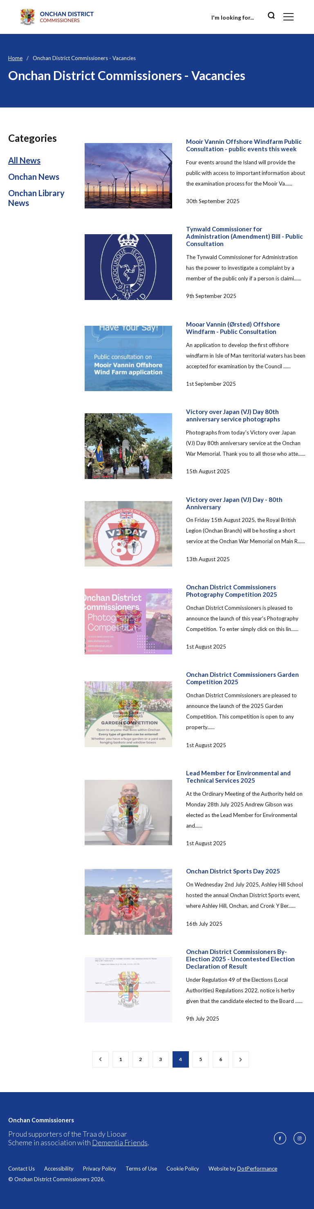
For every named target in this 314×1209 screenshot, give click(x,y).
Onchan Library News (36, 198)
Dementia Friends (120, 1142)
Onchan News (33, 176)
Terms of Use (141, 1168)
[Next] (241, 1059)
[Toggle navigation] (288, 16)
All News (24, 160)
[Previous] (100, 1059)
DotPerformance (257, 1168)
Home (15, 58)
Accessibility (59, 1168)
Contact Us (21, 1168)
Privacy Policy (99, 1168)
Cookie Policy (182, 1168)
